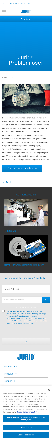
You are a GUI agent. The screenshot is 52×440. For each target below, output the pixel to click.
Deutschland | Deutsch (17, 4)
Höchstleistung (10, 231)
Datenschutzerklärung (14, 318)
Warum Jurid (10, 366)
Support (10, 381)
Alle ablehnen (26, 427)
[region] (26, 413)
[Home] (26, 12)
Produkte (11, 373)
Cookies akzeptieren (26, 435)
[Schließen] (49, 390)
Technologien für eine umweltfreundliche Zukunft (24, 265)
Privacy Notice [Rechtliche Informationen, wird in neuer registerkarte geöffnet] (33, 412)
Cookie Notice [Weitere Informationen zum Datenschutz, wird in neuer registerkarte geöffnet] (22, 412)
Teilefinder (26, 19)
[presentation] (24, 331)
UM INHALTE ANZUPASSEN (27, 308)
